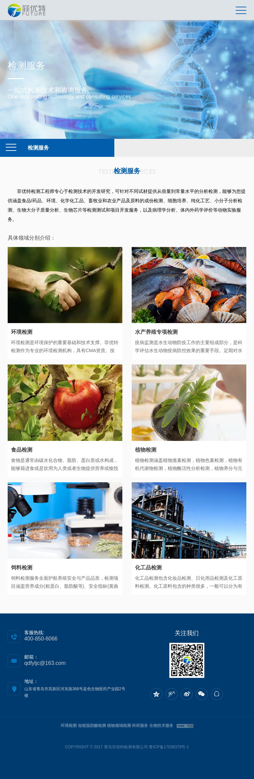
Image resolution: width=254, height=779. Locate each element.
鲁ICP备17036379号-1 (169, 747)
